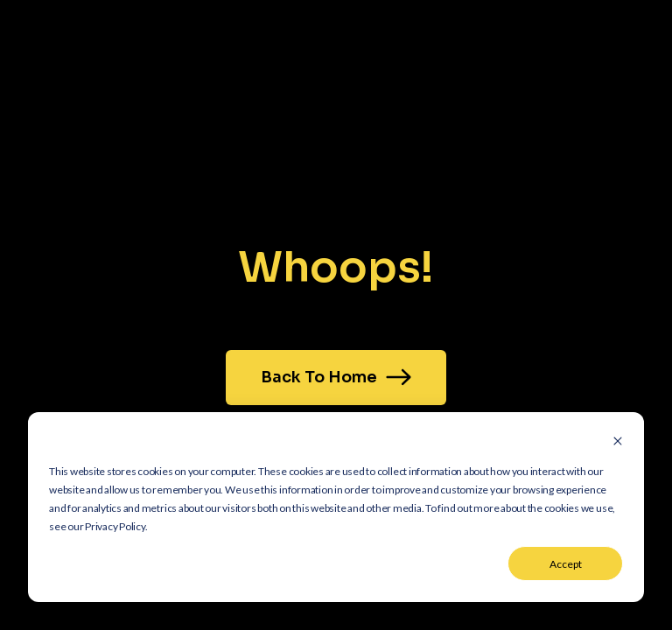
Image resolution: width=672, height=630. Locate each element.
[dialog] (336, 507)
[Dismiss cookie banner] (617, 442)
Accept (566, 563)
